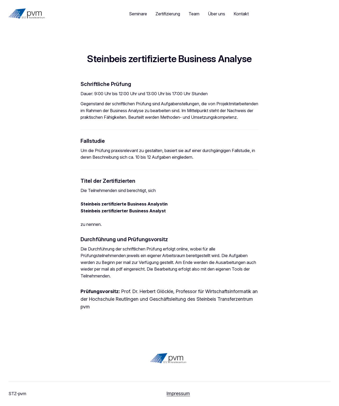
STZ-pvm (17, 393)
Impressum (178, 393)
